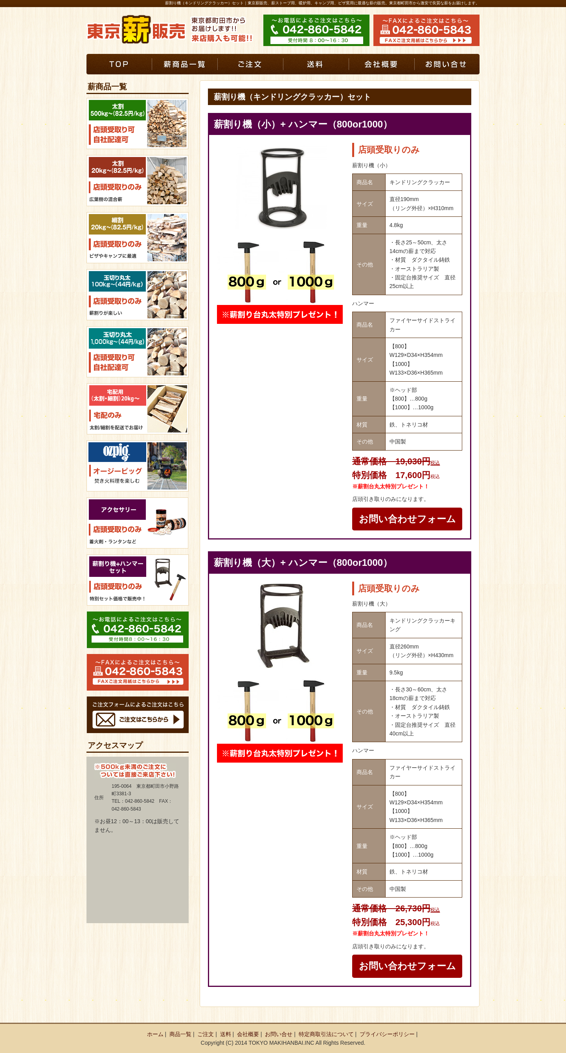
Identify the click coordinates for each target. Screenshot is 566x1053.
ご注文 (205, 1034)
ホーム (155, 1034)
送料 (225, 1034)
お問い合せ (278, 1034)
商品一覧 (180, 1034)
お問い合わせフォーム (407, 519)
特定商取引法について (326, 1034)
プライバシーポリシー (387, 1034)
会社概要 (248, 1034)
